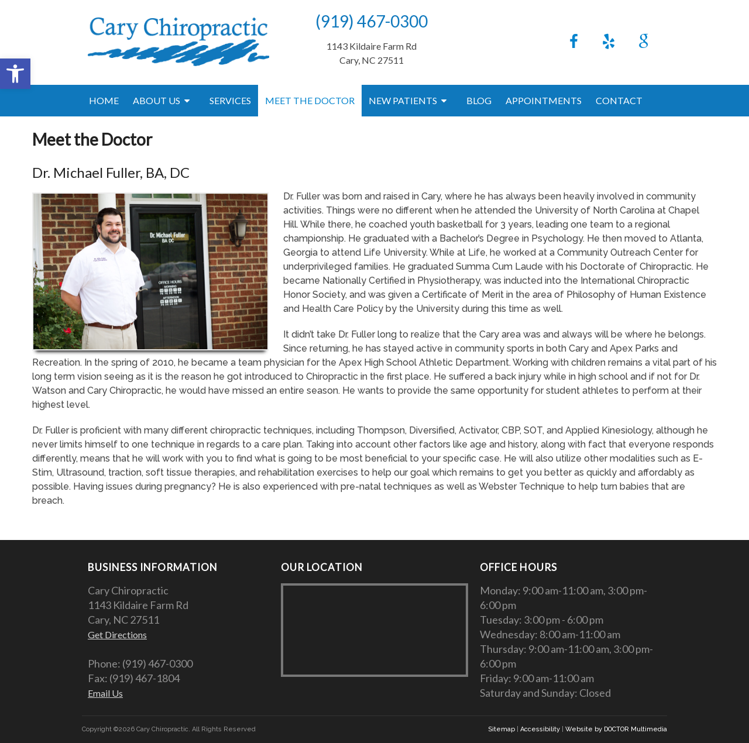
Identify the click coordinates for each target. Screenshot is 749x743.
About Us (156, 100)
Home (104, 100)
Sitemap (501, 729)
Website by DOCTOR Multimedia (616, 729)
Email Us (105, 693)
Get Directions (117, 634)
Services (230, 100)
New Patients (403, 100)
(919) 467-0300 (371, 21)
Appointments (544, 100)
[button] (15, 74)
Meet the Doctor (310, 100)
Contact (619, 100)
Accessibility (540, 729)
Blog (479, 100)
